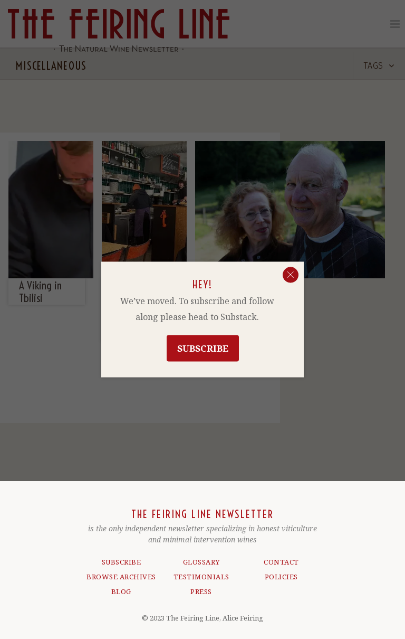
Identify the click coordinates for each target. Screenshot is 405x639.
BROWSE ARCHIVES (121, 572)
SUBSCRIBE (121, 557)
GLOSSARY (201, 557)
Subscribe (202, 348)
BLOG (121, 586)
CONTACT (281, 557)
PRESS (201, 586)
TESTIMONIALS (201, 572)
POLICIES (281, 572)
